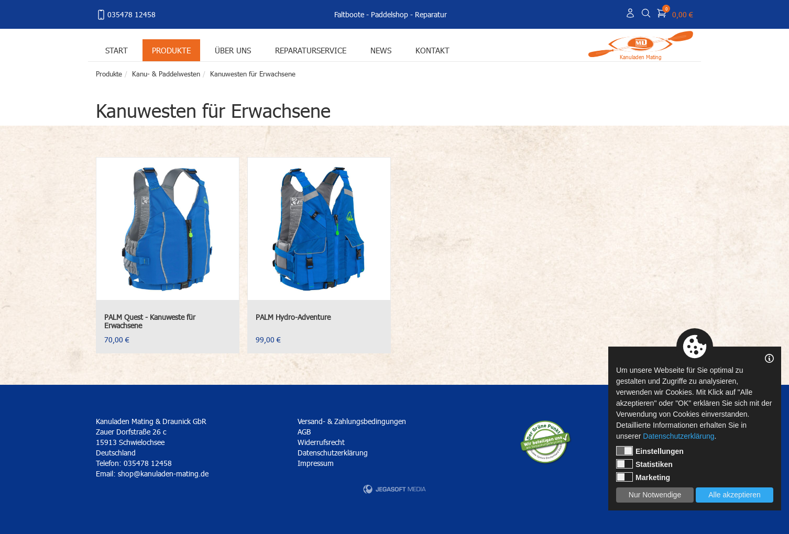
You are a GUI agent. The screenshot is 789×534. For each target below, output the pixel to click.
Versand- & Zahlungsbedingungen (352, 421)
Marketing (643, 477)
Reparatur (431, 14)
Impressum (316, 463)
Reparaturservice (310, 50)
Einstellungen (650, 450)
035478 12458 (126, 14)
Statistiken (644, 464)
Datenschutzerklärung (333, 452)
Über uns (233, 50)
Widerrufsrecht (321, 442)
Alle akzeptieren (734, 495)
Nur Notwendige (655, 495)
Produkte (171, 50)
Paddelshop (389, 14)
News (380, 50)
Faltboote (349, 14)
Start (116, 50)
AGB (304, 431)
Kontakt (432, 50)
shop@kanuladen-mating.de (163, 473)
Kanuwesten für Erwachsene (252, 74)
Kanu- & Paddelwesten (166, 74)
